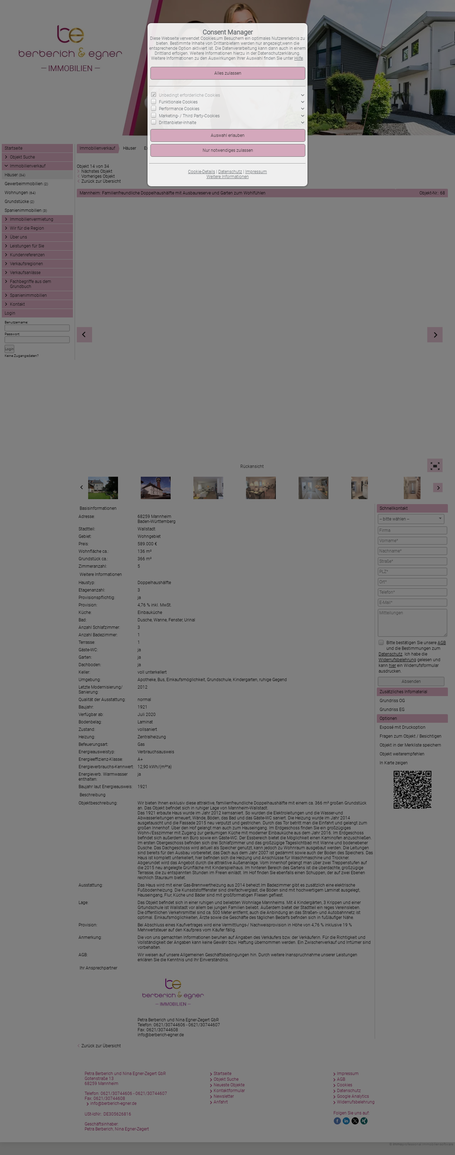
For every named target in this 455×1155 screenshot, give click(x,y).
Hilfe (298, 58)
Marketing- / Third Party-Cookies (189, 115)
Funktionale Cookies (178, 102)
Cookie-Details (201, 171)
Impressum (256, 171)
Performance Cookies (179, 108)
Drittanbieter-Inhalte (177, 122)
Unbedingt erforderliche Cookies (189, 95)
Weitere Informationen (228, 176)
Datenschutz (230, 171)
